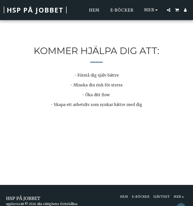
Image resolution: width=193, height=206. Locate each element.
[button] (168, 10)
